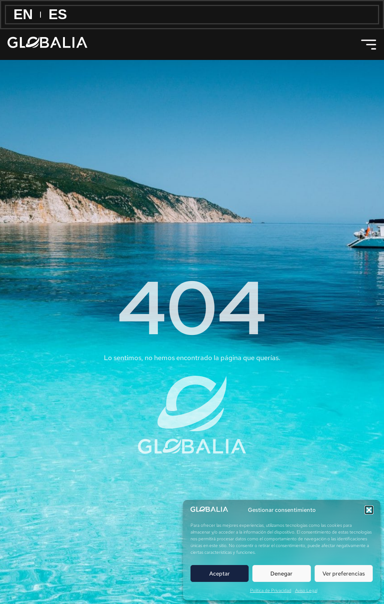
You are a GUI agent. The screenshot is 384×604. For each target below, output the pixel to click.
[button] (369, 510)
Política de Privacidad (270, 591)
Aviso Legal (306, 591)
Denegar (281, 573)
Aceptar (219, 573)
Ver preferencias (343, 573)
